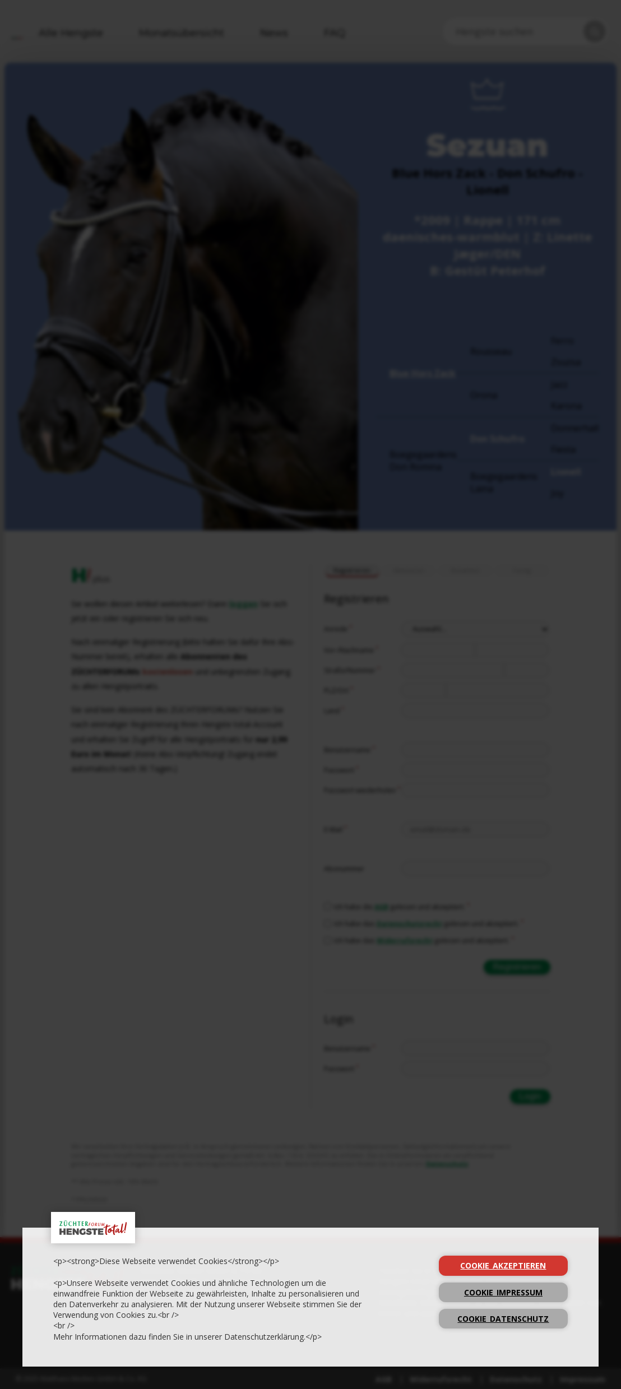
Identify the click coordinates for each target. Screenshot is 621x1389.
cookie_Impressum (503, 1292)
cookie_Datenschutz (503, 1318)
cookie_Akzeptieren (503, 1265)
